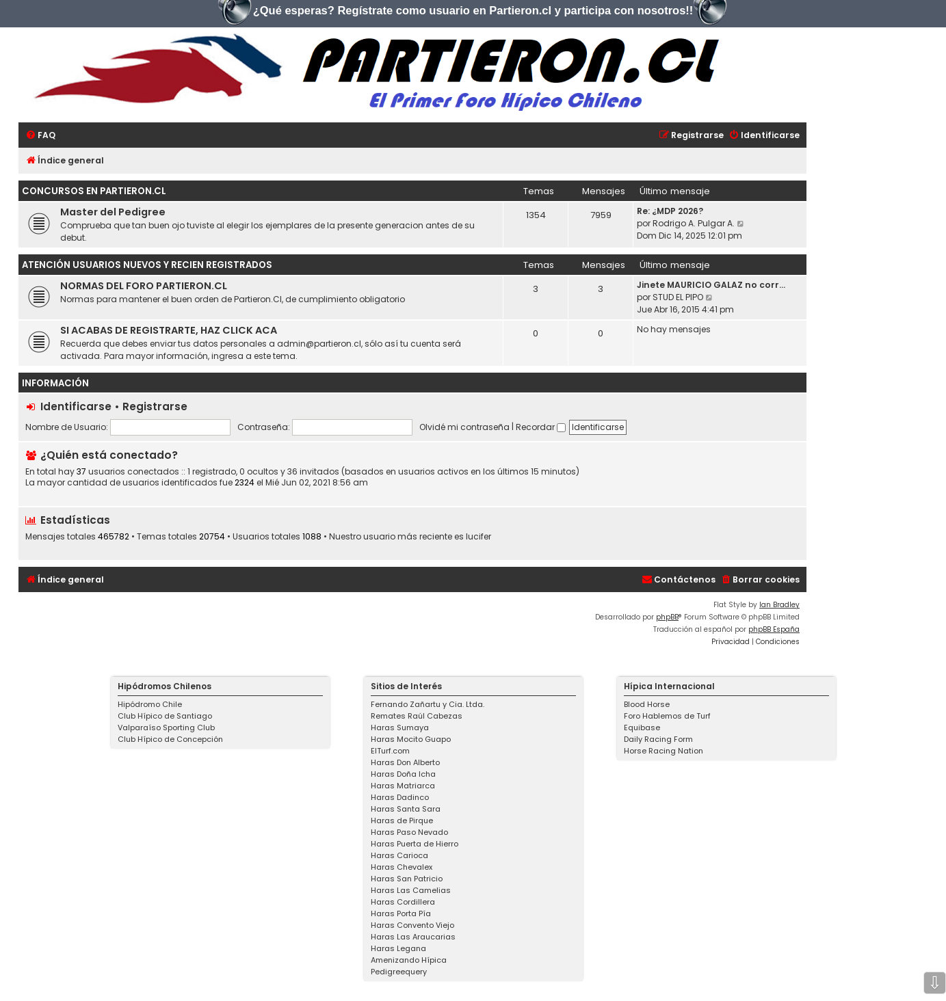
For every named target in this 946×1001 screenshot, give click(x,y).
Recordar (541, 427)
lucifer (478, 536)
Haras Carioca (399, 855)
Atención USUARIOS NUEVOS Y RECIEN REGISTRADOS (147, 264)
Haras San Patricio (407, 878)
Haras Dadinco (400, 797)
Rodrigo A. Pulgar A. (694, 223)
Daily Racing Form (658, 739)
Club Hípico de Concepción (170, 739)
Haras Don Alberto (405, 762)
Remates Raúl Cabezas (416, 715)
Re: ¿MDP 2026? (670, 211)
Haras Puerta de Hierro (414, 843)
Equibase (642, 727)
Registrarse (154, 406)
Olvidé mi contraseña (464, 427)
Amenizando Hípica (409, 960)
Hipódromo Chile (150, 704)
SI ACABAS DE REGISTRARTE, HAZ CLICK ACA (168, 330)
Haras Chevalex (401, 867)
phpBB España (774, 629)
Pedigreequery (399, 971)
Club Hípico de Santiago (165, 715)
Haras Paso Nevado (409, 832)
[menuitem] (40, 135)
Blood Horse (647, 704)
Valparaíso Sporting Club (166, 727)
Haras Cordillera (403, 901)
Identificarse (75, 406)
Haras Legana (398, 948)
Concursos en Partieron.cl (94, 191)
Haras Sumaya (400, 727)
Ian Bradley (779, 605)
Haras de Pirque (402, 820)
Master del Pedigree (113, 212)
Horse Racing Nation (663, 750)
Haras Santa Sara (406, 808)
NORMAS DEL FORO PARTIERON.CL (143, 286)
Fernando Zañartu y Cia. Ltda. (427, 704)
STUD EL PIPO (678, 297)
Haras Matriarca (403, 785)
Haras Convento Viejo (412, 925)
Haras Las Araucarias (413, 936)
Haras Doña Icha (403, 774)
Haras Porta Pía (401, 913)
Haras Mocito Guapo (411, 739)
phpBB (667, 617)
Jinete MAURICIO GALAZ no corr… (711, 285)
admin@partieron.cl (319, 343)
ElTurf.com (390, 750)
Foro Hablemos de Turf (667, 715)
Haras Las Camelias (411, 890)
